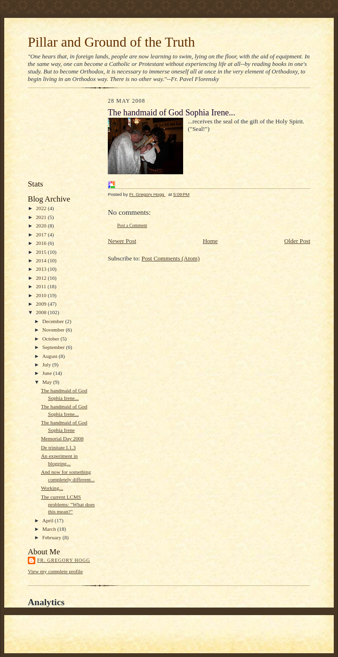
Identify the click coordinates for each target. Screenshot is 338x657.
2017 (42, 234)
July (47, 364)
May (47, 382)
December (53, 321)
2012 (42, 278)
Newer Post (122, 240)
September (54, 347)
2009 (42, 304)
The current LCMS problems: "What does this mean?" (68, 504)
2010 (42, 295)
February (52, 537)
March (49, 529)
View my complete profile (55, 571)
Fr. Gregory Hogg (63, 560)
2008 (42, 312)
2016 (42, 243)
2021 (42, 217)
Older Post (297, 240)
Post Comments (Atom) (171, 258)
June (47, 373)
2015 (42, 252)
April (48, 520)
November (54, 330)
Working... (52, 488)
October (51, 338)
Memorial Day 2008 (62, 438)
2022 (42, 208)
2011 (42, 286)
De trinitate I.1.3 (58, 447)
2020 (42, 225)
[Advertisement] (70, 136)
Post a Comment (132, 225)
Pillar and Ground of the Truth (111, 41)
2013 (42, 269)
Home (210, 240)
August (50, 356)
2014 (42, 260)
